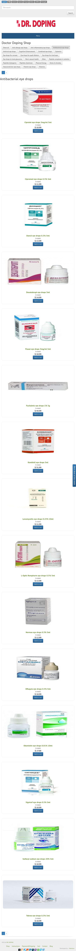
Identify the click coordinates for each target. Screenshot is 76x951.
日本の (37, 2)
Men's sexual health (32, 59)
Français (26, 2)
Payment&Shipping (28, 946)
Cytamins (58, 51)
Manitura (71, 948)
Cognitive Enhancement (27, 51)
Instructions (16, 946)
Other (44, 59)
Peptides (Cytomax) (26, 63)
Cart (38, 946)
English (4, 2)
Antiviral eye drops (9, 51)
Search (70, 13)
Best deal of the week (74, 475)
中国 (9, 2)
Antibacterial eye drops (61, 48)
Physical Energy (41, 63)
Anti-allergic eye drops (19, 48)
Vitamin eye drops (30, 67)
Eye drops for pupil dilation (30, 55)
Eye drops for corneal (10, 55)
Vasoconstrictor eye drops (11, 67)
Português (43, 2)
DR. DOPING (9, 942)
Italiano (32, 2)
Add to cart (38, 131)
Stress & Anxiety (55, 63)
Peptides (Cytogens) (9, 63)
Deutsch (14, 2)
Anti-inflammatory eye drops (40, 48)
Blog (51, 946)
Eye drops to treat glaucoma (12, 59)
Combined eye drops (45, 51)
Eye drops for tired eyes (50, 55)
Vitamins (42, 67)
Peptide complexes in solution (59, 59)
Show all (6, 48)
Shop (8, 946)
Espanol (20, 2)
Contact (44, 946)
